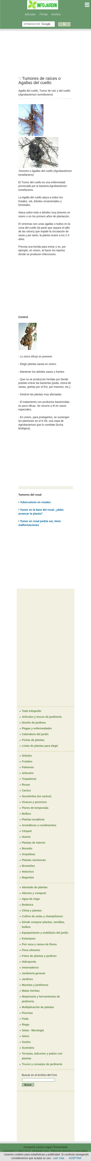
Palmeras (28, 767)
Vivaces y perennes (34, 802)
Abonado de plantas (35, 887)
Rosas (26, 784)
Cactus (26, 790)
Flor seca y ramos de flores (39, 944)
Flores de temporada (35, 807)
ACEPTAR (75, 1158)
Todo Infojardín (31, 711)
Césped (27, 831)
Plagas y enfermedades (37, 728)
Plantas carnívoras (34, 860)
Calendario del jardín (35, 734)
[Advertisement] (45, 53)
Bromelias (28, 865)
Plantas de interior (33, 842)
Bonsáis (27, 848)
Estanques (29, 938)
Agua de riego (31, 898)
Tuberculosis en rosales (35, 502)
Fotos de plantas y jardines (39, 955)
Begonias (28, 877)
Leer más (58, 1158)
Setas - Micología (33, 1030)
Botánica (27, 904)
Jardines (27, 979)
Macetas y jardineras (35, 984)
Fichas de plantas (33, 740)
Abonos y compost (34, 893)
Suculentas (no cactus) (36, 796)
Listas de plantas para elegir (40, 745)
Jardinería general (33, 973)
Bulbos (26, 813)
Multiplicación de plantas (38, 1007)
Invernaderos (30, 967)
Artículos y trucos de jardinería (42, 716)
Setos (25, 1036)
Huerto (26, 836)
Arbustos (28, 773)
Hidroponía (29, 961)
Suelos (26, 1041)
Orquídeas (28, 854)
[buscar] (38, 24)
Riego (25, 1024)
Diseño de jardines (34, 722)
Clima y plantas (32, 910)
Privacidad (61, 1147)
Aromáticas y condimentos (39, 825)
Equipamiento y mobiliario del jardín (45, 932)
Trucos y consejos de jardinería (42, 1064)
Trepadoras (29, 778)
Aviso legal (44, 1147)
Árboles (27, 755)
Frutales (27, 761)
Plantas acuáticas (33, 819)
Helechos (28, 871)
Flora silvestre (31, 950)
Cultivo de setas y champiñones (42, 916)
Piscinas (27, 1012)
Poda (25, 1018)
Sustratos (28, 1047)
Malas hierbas (31, 990)
